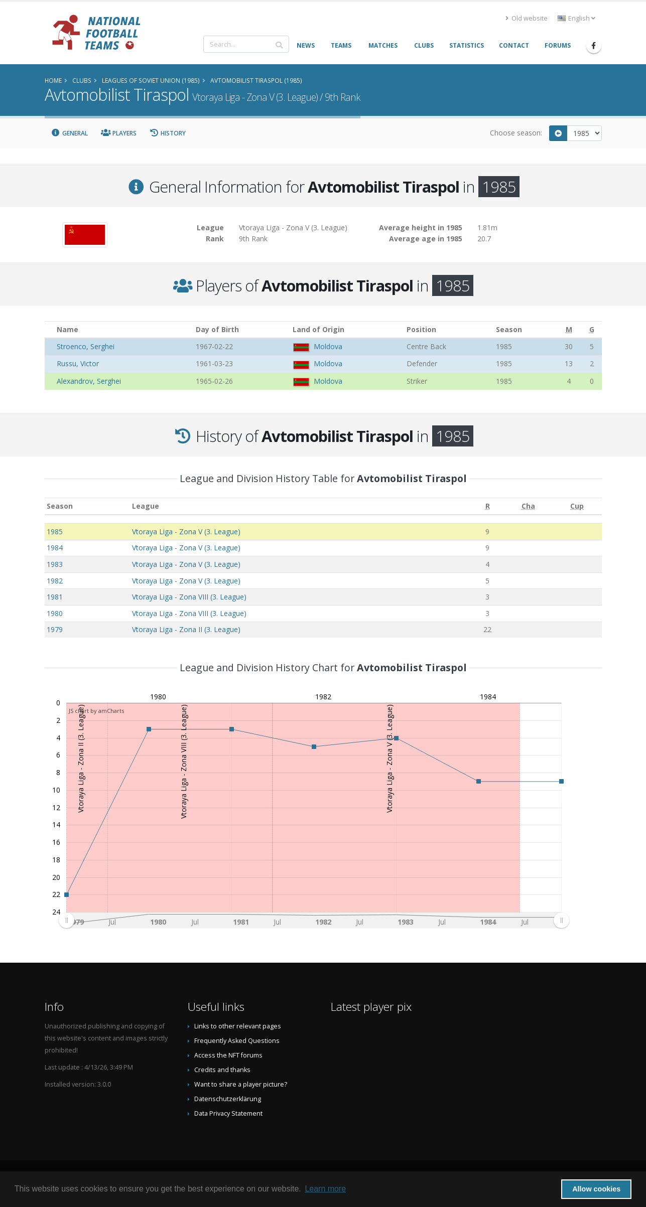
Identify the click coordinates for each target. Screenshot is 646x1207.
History (168, 133)
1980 (55, 613)
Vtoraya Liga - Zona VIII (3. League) (189, 596)
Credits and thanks (222, 1070)
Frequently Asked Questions (237, 1040)
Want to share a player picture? (240, 1084)
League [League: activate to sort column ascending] (145, 506)
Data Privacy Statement (228, 1113)
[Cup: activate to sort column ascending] (577, 506)
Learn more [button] (325, 1188)
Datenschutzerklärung (227, 1099)
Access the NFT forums (228, 1055)
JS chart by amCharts (96, 710)
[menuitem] (313, 920)
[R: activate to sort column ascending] (487, 506)
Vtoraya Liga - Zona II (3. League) (186, 629)
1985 (55, 531)
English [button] (576, 18)
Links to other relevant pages (237, 1026)
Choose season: (516, 132)
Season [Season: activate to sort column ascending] (60, 506)
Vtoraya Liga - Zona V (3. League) (186, 531)
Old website (526, 18)
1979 (55, 629)
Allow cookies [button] (596, 1189)
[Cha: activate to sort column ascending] (528, 506)
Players (119, 133)
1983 (55, 564)
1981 (55, 596)
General (69, 133)
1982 (55, 580)
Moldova (328, 346)
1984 (55, 547)
